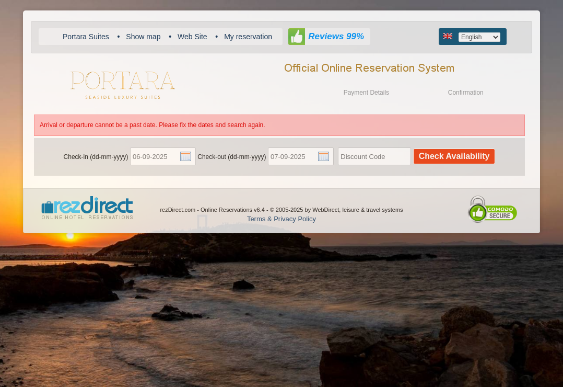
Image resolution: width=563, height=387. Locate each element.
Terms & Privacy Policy (281, 219)
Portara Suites (86, 36)
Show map (143, 36)
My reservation (248, 36)
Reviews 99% (336, 36)
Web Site (192, 36)
